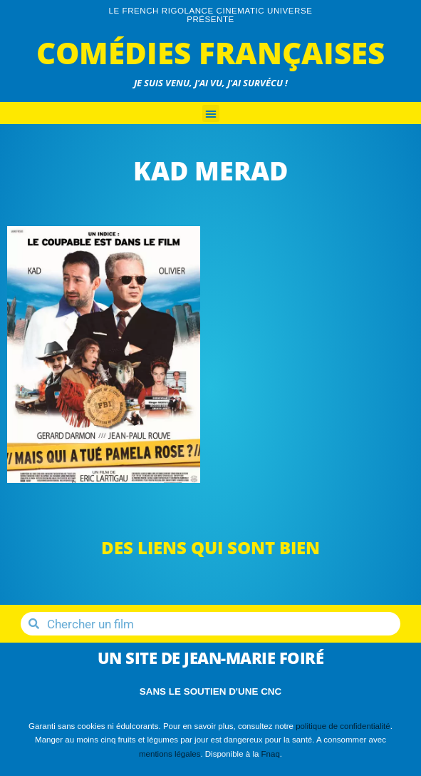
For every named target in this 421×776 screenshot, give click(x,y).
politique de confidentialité (343, 726)
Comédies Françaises (210, 52)
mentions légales (169, 754)
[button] (210, 113)
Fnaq (270, 754)
